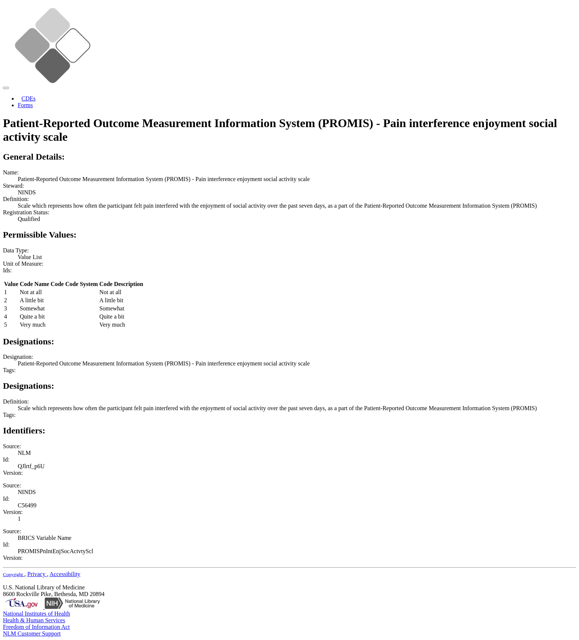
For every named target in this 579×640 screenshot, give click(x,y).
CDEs (28, 98)
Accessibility (64, 574)
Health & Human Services (34, 620)
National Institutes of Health (36, 613)
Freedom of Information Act (36, 627)
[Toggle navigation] (6, 88)
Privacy (37, 574)
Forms (25, 105)
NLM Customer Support (32, 633)
